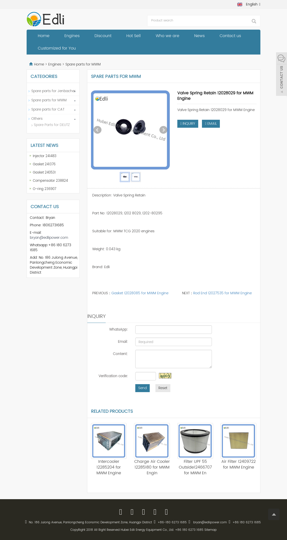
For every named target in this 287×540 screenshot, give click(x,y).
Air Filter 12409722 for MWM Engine (238, 464)
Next (163, 130)
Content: (120, 354)
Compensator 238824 (50, 180)
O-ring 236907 (44, 189)
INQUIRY (187, 123)
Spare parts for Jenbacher (53, 91)
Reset (162, 388)
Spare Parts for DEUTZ (52, 125)
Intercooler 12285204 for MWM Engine (108, 467)
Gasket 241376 (44, 164)
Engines (72, 36)
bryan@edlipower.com (49, 237)
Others (37, 118)
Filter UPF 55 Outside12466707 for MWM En (195, 467)
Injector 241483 (44, 156)
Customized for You (57, 48)
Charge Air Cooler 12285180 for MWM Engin (152, 467)
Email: (123, 341)
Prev (97, 130)
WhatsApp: (118, 329)
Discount (103, 36)
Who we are (167, 36)
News (199, 36)
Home (43, 36)
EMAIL (211, 123)
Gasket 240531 (44, 172)
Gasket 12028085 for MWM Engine (139, 293)
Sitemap (210, 530)
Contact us (230, 36)
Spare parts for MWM (82, 64)
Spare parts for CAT (47, 109)
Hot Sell (133, 36)
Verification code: (113, 376)
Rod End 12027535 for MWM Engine (222, 293)
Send (142, 388)
